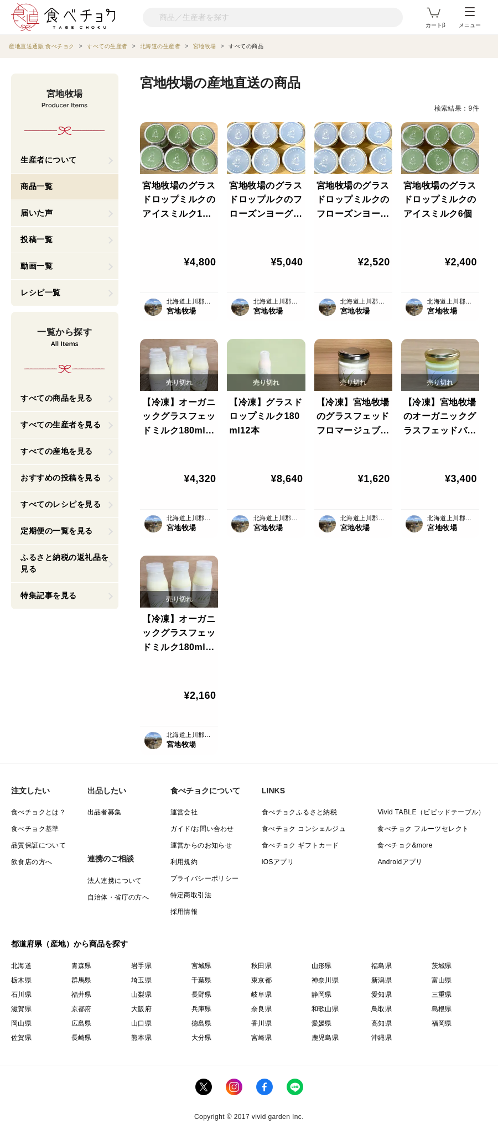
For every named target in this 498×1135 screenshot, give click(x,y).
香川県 (261, 1023)
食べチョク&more (404, 845)
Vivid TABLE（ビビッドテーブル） (431, 812)
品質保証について (38, 845)
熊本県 (141, 1038)
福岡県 (442, 1023)
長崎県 (81, 1038)
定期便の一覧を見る (56, 530)
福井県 (81, 994)
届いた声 (36, 212)
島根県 (442, 1009)
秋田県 (261, 966)
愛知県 (381, 994)
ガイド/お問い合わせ (202, 829)
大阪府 (141, 1009)
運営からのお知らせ (201, 845)
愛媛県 (322, 1023)
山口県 (141, 1023)
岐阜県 (261, 994)
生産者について (48, 159)
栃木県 (21, 980)
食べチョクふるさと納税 (299, 812)
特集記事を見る (48, 595)
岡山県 (21, 1023)
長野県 (201, 994)
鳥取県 (381, 1009)
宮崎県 (261, 1038)
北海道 (21, 966)
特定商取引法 (190, 895)
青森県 (81, 966)
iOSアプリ (278, 862)
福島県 (381, 966)
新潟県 (381, 980)
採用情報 (184, 912)
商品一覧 (36, 186)
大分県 (201, 1038)
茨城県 (442, 966)
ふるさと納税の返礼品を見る (64, 563)
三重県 (442, 994)
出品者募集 (104, 812)
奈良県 (261, 1009)
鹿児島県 (325, 1038)
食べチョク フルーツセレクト (423, 829)
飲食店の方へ (31, 862)
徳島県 (201, 1023)
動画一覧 (36, 265)
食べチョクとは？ (38, 812)
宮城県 (201, 966)
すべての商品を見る (56, 398)
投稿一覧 (36, 239)
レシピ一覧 (40, 292)
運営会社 (184, 812)
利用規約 (184, 862)
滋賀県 (21, 1009)
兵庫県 (201, 1009)
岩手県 (141, 966)
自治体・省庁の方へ (118, 897)
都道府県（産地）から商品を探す (69, 943)
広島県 (81, 1023)
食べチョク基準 (35, 829)
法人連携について (114, 881)
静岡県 (322, 994)
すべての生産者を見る (60, 424)
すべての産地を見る (56, 451)
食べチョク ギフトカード (300, 845)
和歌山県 (325, 1009)
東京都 (261, 980)
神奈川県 (325, 980)
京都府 (81, 1009)
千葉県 (201, 980)
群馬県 (81, 980)
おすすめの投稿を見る (60, 477)
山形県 (322, 966)
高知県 (381, 1023)
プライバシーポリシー (204, 878)
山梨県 (141, 994)
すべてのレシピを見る (60, 504)
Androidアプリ (399, 862)
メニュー (470, 17)
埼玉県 (141, 980)
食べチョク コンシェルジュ (304, 829)
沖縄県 (381, 1038)
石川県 (21, 994)
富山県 (442, 980)
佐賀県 (21, 1038)
